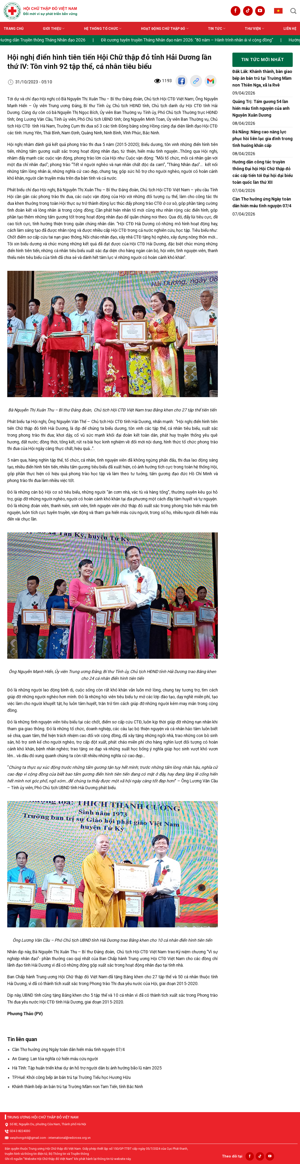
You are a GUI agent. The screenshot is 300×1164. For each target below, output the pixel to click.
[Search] (293, 11)
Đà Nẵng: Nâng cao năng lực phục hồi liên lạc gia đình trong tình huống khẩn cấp (262, 138)
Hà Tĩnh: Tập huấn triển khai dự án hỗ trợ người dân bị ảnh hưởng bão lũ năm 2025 (87, 1068)
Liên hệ (290, 29)
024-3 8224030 (20, 1131)
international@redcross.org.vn (69, 1138)
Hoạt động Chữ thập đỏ (165, 28)
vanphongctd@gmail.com (28, 1138)
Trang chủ (14, 29)
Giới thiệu (53, 28)
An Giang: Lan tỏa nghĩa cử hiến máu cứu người (55, 1058)
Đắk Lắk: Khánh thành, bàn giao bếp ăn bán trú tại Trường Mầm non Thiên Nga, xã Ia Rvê (262, 78)
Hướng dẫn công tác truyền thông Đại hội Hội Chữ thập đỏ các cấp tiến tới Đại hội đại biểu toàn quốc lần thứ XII (262, 172)
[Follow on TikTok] (248, 11)
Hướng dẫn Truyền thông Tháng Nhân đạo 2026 (47, 40)
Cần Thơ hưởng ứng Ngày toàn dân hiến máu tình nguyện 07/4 (68, 1049)
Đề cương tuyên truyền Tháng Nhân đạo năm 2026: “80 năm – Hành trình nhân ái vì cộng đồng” (192, 40)
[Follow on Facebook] (235, 11)
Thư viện (254, 28)
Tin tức (216, 28)
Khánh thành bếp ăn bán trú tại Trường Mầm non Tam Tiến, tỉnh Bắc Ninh (77, 1086)
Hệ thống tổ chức (103, 28)
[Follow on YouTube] (260, 11)
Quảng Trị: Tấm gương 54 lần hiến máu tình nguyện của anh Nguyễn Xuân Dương (261, 108)
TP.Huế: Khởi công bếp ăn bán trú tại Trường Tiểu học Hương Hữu (71, 1077)
